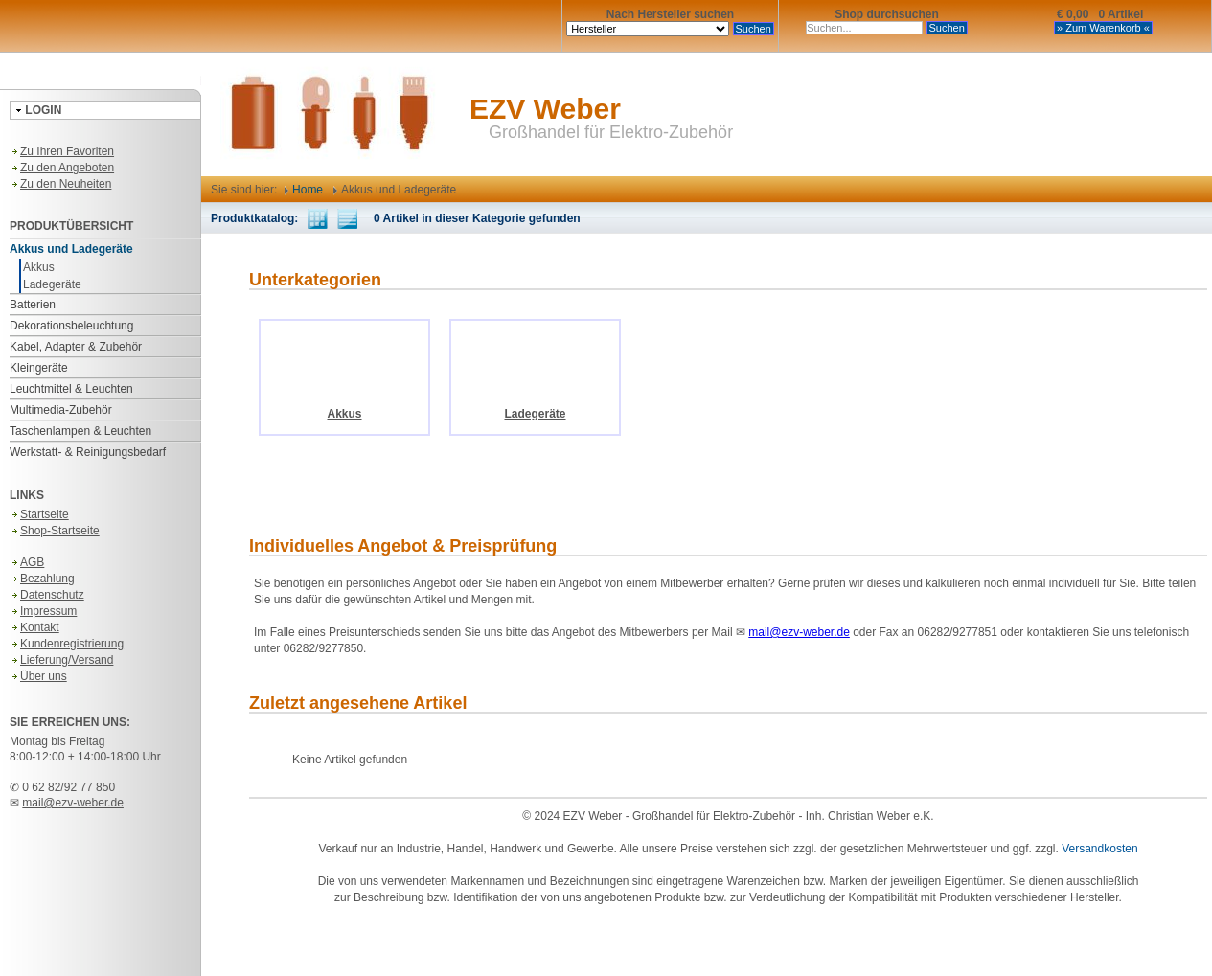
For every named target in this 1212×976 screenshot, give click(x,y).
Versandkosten (1099, 848)
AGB (27, 562)
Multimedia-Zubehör (61, 410)
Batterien (33, 304)
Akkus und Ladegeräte (71, 249)
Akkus (39, 267)
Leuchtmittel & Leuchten (71, 389)
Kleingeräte (39, 368)
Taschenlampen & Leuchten (80, 431)
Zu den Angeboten (62, 167)
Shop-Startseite (55, 530)
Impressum (43, 611)
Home (304, 189)
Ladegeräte (52, 284)
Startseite (39, 514)
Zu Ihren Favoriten (62, 151)
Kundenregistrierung (67, 643)
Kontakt (34, 627)
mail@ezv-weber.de (73, 802)
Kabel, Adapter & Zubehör (76, 346)
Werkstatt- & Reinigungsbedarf (88, 452)
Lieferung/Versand (61, 660)
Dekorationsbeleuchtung (71, 325)
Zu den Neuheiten (60, 184)
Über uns (38, 676)
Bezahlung (42, 578)
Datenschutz (47, 594)
